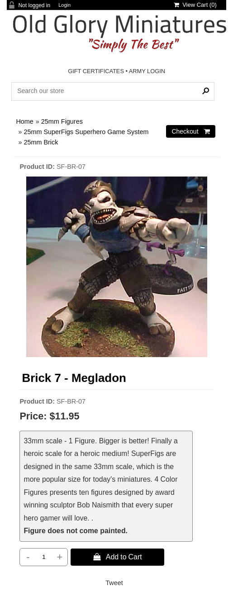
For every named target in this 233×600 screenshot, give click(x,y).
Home (24, 121)
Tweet (114, 582)
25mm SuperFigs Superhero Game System (86, 131)
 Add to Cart (117, 556)
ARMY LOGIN (147, 71)
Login (64, 5)
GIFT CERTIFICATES (96, 71)
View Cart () (195, 4)
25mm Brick (41, 142)
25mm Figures (62, 121)
